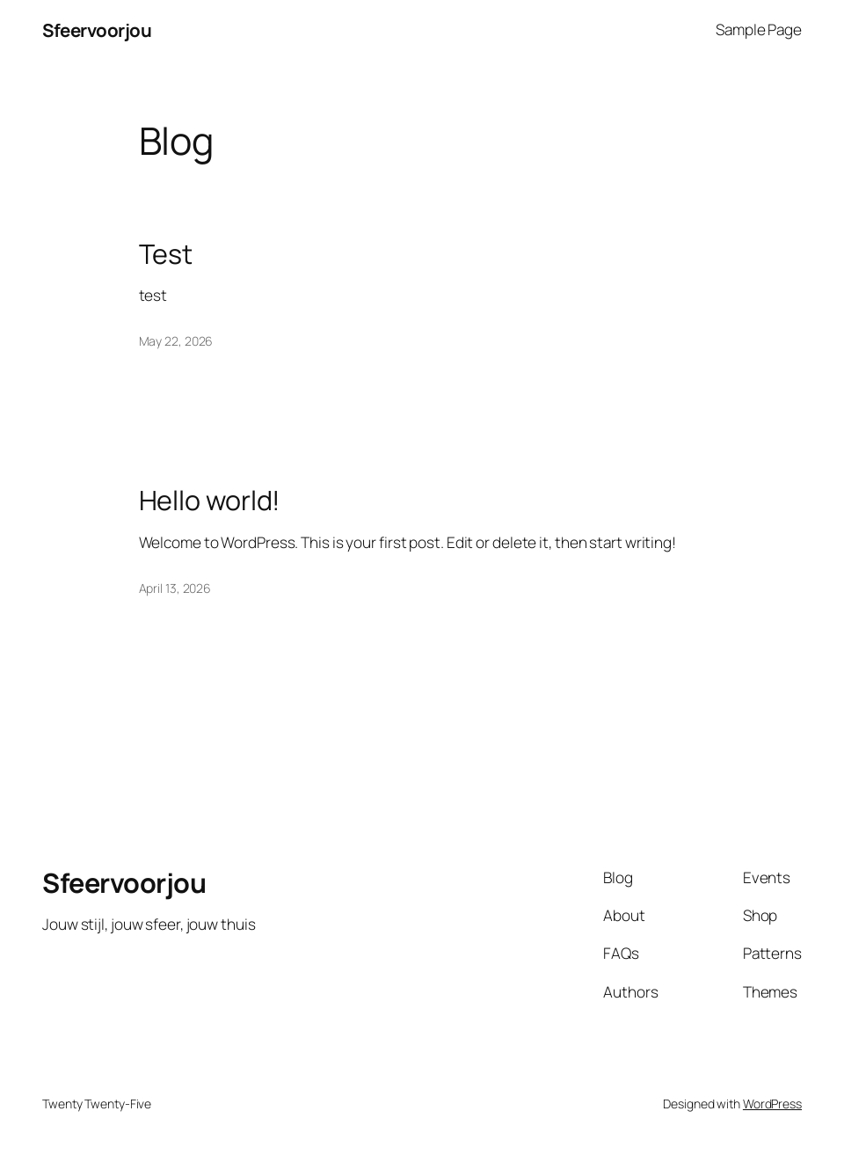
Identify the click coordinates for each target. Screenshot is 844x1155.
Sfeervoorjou (96, 30)
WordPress (772, 1103)
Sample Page (759, 29)
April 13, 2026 (175, 588)
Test (166, 253)
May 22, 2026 (176, 341)
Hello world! (210, 500)
